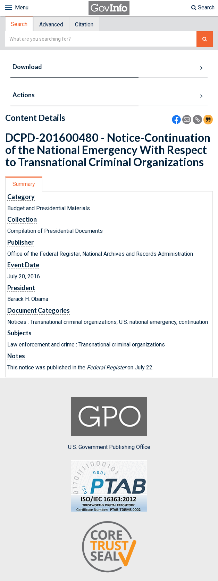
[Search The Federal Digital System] (204, 39)
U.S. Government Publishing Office (109, 423)
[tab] (19, 24)
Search (203, 7)
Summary (23, 184)
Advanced (51, 24)
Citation (84, 24)
